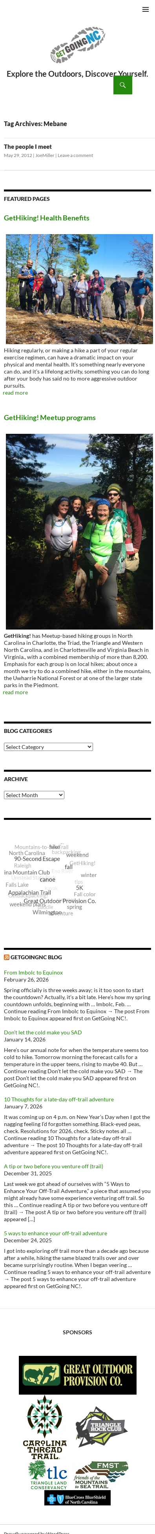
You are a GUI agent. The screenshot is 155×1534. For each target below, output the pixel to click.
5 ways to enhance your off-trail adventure (55, 1233)
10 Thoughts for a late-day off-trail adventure (59, 1099)
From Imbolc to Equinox (33, 972)
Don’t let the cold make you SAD (43, 1032)
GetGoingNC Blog (36, 957)
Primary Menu (145, 9)
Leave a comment (75, 155)
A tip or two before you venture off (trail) (53, 1166)
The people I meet (28, 146)
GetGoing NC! (77, 50)
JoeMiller (45, 155)
